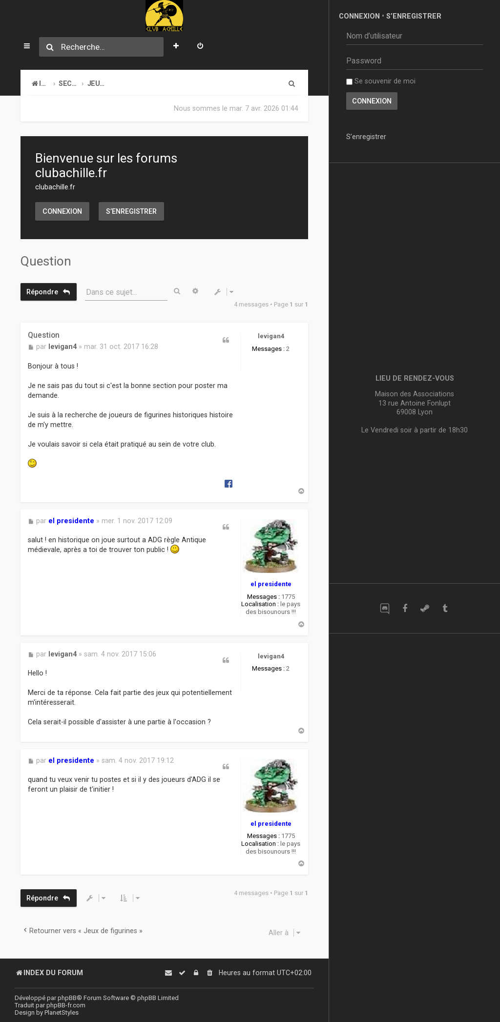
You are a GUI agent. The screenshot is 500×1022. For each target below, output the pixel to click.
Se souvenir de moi (381, 81)
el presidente (271, 584)
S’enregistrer (131, 211)
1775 (288, 596)
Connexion (62, 211)
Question (46, 261)
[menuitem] (200, 47)
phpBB (67, 998)
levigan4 (271, 336)
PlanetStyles (61, 1012)
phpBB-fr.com (65, 1005)
